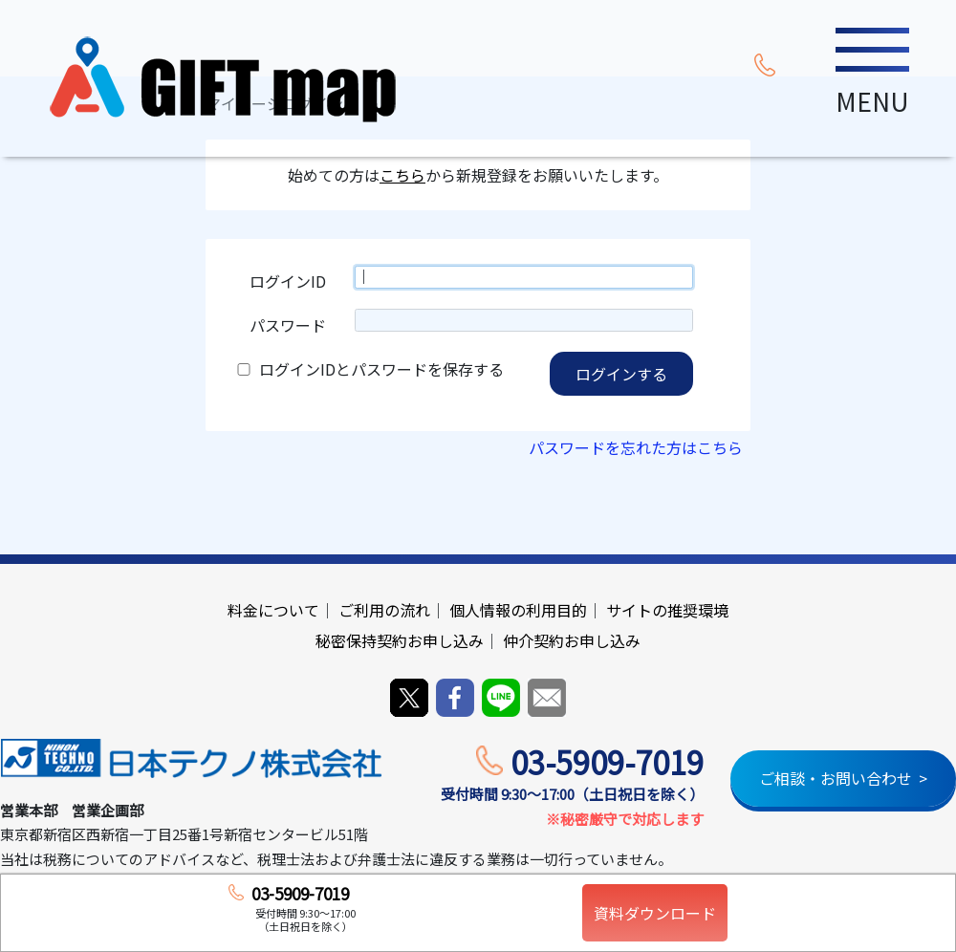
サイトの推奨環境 (667, 609)
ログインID (288, 281)
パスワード (288, 325)
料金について (273, 609)
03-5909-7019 (607, 762)
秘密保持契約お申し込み (399, 640)
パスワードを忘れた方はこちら (636, 447)
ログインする (621, 373)
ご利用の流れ (384, 609)
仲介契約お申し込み (572, 640)
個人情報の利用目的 (518, 609)
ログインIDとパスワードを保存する (381, 369)
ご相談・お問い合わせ (835, 778)
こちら (402, 175)
